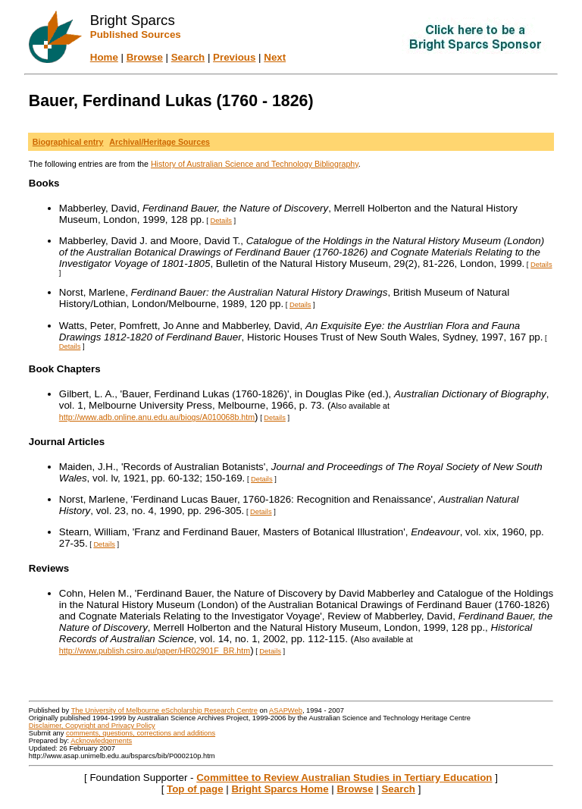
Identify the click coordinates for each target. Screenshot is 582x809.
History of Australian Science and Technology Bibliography (254, 163)
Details (222, 220)
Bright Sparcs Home (279, 789)
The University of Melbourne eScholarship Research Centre (164, 710)
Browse (145, 57)
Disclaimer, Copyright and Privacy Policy (92, 725)
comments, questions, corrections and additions (140, 733)
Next (275, 57)
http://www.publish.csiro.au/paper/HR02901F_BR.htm (154, 650)
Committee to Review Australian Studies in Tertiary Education (344, 777)
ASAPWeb (285, 710)
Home (104, 57)
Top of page (195, 789)
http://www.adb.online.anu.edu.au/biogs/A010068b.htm (157, 417)
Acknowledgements (101, 741)
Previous (234, 57)
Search (188, 57)
